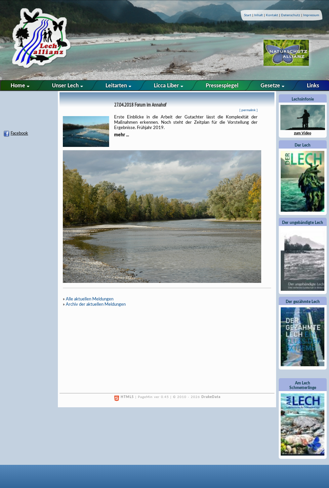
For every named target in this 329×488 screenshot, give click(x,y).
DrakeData (211, 397)
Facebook (19, 133)
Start (247, 15)
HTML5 (127, 397)
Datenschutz (290, 15)
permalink (248, 110)
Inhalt (258, 15)
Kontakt (272, 15)
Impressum (311, 15)
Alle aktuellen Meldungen (89, 299)
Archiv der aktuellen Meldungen (96, 304)
